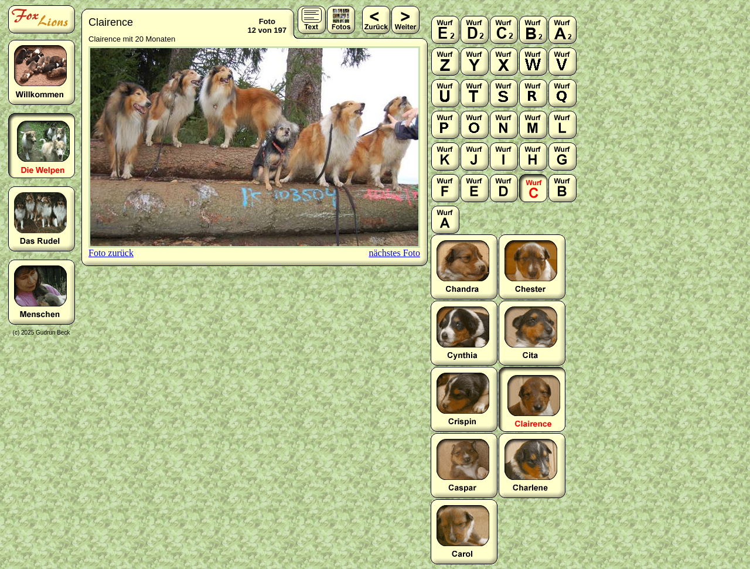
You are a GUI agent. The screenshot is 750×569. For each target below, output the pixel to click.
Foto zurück (111, 253)
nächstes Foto (394, 253)
